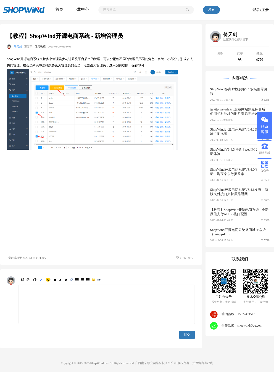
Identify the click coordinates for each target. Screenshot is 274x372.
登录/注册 (260, 10)
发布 (211, 9)
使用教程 (40, 46)
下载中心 (81, 9)
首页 (59, 9)
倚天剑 (18, 46)
